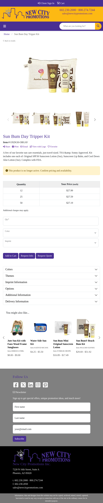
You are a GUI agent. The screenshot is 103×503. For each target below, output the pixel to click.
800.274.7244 (86, 10)
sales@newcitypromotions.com (77, 13)
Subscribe (19, 438)
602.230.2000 (68, 10)
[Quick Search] (77, 26)
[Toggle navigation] (5, 26)
